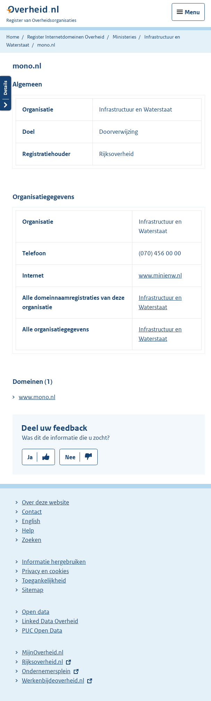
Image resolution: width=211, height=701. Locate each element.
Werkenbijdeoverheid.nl (53, 680)
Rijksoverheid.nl (42, 662)
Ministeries (124, 37)
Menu (192, 12)
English (31, 521)
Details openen (5, 93)
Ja (30, 457)
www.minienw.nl (160, 275)
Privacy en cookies (45, 571)
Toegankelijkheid (44, 580)
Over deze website (45, 502)
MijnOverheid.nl (42, 652)
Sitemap (32, 590)
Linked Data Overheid (50, 621)
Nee (70, 457)
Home (12, 37)
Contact (32, 512)
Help (28, 530)
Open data (35, 612)
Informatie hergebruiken (54, 562)
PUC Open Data (42, 630)
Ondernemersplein (46, 671)
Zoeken (31, 540)
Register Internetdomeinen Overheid (65, 37)
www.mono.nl (37, 397)
